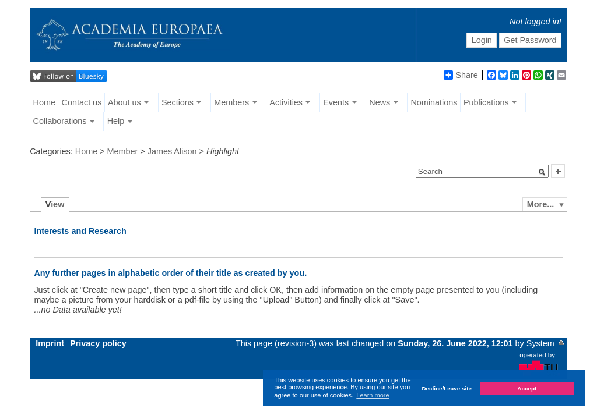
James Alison (172, 151)
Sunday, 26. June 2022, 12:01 (456, 343)
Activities (286, 102)
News (379, 102)
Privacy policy (98, 343)
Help (116, 121)
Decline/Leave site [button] (447, 388)
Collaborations (60, 121)
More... (540, 204)
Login (482, 40)
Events (336, 102)
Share (460, 75)
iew (55, 204)
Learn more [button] (372, 395)
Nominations (433, 102)
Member (122, 151)
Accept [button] (526, 388)
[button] (542, 172)
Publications (486, 102)
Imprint (50, 343)
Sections (177, 102)
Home (44, 102)
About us (124, 102)
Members (231, 102)
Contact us (82, 102)
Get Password (530, 40)
